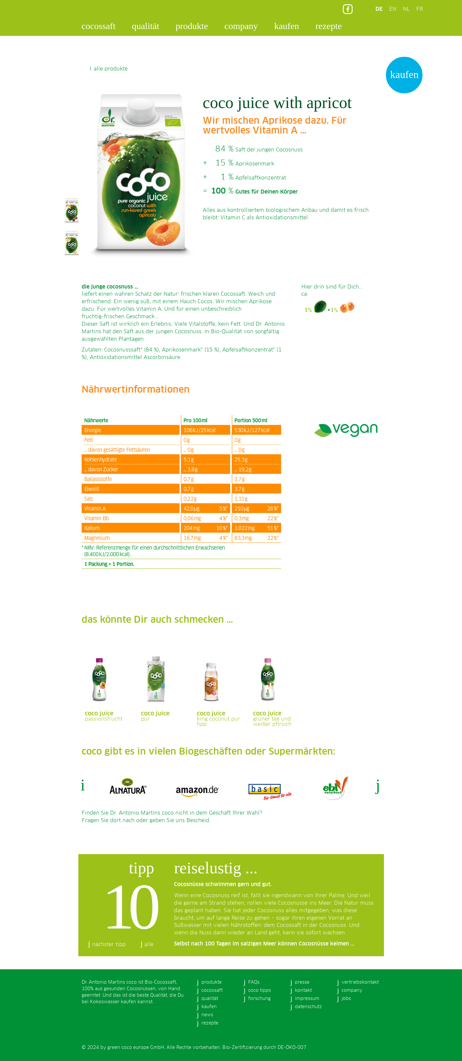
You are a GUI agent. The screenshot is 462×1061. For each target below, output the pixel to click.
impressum (307, 998)
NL (406, 9)
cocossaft (99, 26)
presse (302, 982)
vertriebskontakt (360, 982)
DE (379, 9)
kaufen (286, 26)
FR (419, 9)
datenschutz (308, 1007)
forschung (259, 998)
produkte (192, 26)
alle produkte (111, 68)
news (207, 1015)
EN (392, 9)
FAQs (254, 982)
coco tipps (259, 990)
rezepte (328, 26)
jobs (346, 998)
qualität (145, 26)
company (241, 26)
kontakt (303, 990)
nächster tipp (109, 944)
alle (148, 944)
